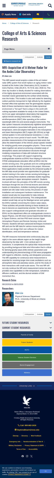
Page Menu (27, 49)
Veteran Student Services (27, 357)
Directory (24, 436)
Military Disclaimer (15, 445)
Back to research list (12, 61)
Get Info (25, 14)
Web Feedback (36, 436)
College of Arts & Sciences (19, 23)
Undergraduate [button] (29, 57)
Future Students (27, 342)
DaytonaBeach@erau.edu (27, 430)
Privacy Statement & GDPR (19, 474)
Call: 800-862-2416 (27, 425)
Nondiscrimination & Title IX (33, 441)
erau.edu (27, 401)
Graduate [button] (40, 57)
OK (46, 471)
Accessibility (33, 449)
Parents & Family (27, 335)
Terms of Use (21, 449)
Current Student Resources (16, 327)
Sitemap (16, 436)
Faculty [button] (48, 57)
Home (4, 23)
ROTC (27, 350)
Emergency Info (14, 441)
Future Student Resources (15, 322)
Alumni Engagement (27, 365)
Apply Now (8, 14)
